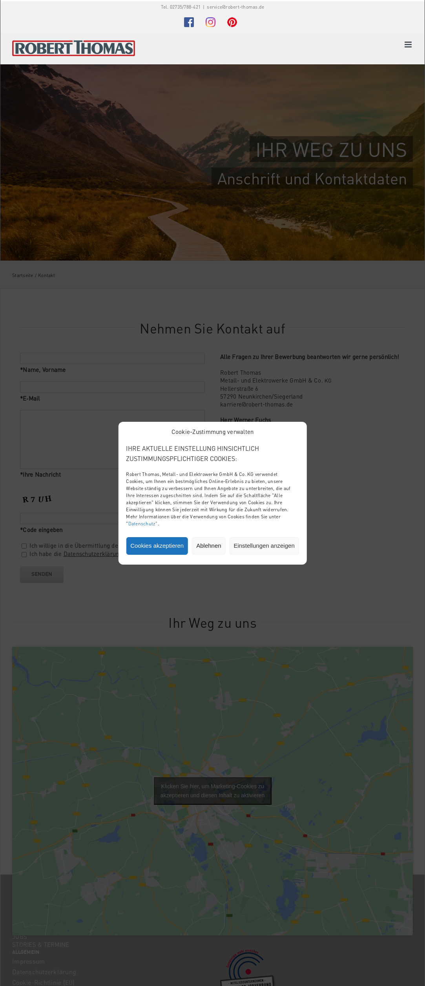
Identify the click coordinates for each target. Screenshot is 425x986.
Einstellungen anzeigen (264, 545)
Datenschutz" (143, 524)
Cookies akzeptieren (157, 545)
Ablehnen (208, 545)
